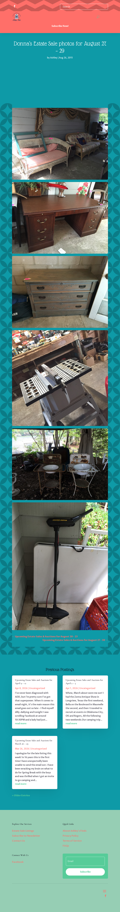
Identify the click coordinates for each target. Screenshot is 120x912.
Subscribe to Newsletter (26, 835)
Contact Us (18, 840)
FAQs (66, 845)
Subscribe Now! (60, 26)
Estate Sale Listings (23, 830)
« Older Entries (21, 795)
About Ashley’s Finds (74, 830)
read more (20, 723)
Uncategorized (37, 688)
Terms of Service (72, 840)
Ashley (53, 57)
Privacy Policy (70, 835)
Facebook (18, 862)
